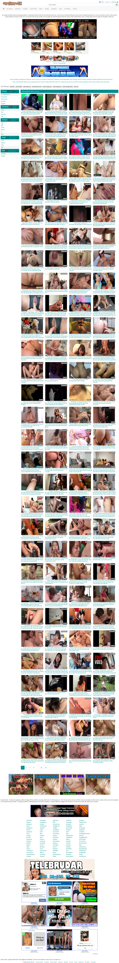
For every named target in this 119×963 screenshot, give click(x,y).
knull (27, 833)
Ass (28, 112)
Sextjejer (89, 79)
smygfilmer (56, 830)
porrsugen (69, 822)
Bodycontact (109, 79)
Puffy (27, 740)
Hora (23, 583)
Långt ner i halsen (62, 158)
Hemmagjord (61, 337)
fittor (54, 822)
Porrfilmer (76, 82)
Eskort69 (21, 82)
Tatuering (107, 181)
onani (28, 826)
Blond (105, 179)
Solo (32, 181)
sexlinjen (81, 831)
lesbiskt (68, 830)
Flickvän (77, 337)
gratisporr (55, 820)
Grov (53, 717)
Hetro (102, 2)
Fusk (63, 135)
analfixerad (82, 850)
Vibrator (62, 136)
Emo (88, 716)
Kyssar (28, 224)
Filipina (84, 693)
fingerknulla (69, 835)
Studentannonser (35, 82)
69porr (42, 852)
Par (32, 158)
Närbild (77, 224)
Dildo (80, 403)
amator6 (81, 820)
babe (27, 847)
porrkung (42, 841)
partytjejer (43, 820)
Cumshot (82, 179)
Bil (59, 135)
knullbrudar (43, 826)
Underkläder (63, 425)
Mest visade (4, 99)
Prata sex (38, 79)
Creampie (109, 112)
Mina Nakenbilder (64, 79)
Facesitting (39, 671)
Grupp (60, 179)
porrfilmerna (82, 856)
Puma (47, 158)
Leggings (96, 516)
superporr (29, 831)
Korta (2, 140)
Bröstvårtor (72, 740)
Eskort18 (103, 79)
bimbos (28, 843)
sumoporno (29, 852)
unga (41, 830)
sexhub (68, 843)
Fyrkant (75, 673)
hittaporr (55, 843)
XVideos (3, 156)
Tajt (49, 628)
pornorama (82, 841)
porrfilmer (29, 820)
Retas (84, 695)
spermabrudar (30, 854)
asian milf (76, 86)
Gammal (87, 114)
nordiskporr (43, 822)
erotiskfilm (69, 837)
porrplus (68, 841)
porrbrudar (69, 828)
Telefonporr (57, 79)
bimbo (28, 845)
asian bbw (12, 86)
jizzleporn (29, 824)
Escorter (42, 82)
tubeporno (29, 828)
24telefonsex (83, 822)
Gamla (78, 740)
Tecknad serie (51, 114)
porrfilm (28, 835)
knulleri (42, 824)
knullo (28, 848)
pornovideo (82, 839)
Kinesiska (96, 360)
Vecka (2, 127)
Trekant (75, 136)
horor (41, 831)
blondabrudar (83, 848)
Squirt (40, 380)
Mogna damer (99, 82)
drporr (54, 856)
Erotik (53, 82)
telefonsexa (82, 847)
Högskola (109, 136)
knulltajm (55, 850)
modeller (68, 824)
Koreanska (74, 471)
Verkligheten (59, 404)
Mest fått (3, 101)
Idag (2, 123)
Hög (51, 583)
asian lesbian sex (27, 86)
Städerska (103, 360)
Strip (79, 695)
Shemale (114, 2)
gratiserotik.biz (30, 962)
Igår (2, 125)
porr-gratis (56, 831)
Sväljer (57, 315)
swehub (81, 824)
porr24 (55, 847)
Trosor (28, 181)
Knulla (80, 82)
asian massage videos (68, 86)
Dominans (111, 291)
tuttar (80, 826)
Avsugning (37, 112)
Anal (97, 135)
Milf (36, 114)
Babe (52, 112)
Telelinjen (16, 79)
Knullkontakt (48, 82)
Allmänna (53, 404)
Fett (60, 494)
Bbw (32, 112)
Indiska (26, 114)
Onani (82, 114)
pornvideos (69, 852)
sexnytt (81, 835)
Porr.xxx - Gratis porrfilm (59, 63)
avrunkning (43, 850)
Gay (108, 2)
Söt (113, 136)
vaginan (42, 828)
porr (67, 850)
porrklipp (42, 843)
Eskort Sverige (73, 79)
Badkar (75, 157)
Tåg (79, 471)
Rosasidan (94, 79)
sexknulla (55, 837)
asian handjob (19, 86)
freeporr (55, 839)
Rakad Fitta (64, 82)
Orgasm (37, 471)
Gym (60, 246)
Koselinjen (44, 79)
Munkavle (82, 673)
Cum (36, 158)
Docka (53, 202)
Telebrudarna (22, 79)
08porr (68, 839)
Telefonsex (29, 79)
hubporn (68, 847)
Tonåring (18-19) (78, 181)
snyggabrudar (83, 837)
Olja (38, 224)
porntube (68, 854)
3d (94, 291)
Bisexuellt (81, 157)
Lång (2, 145)
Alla (2, 116)
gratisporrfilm (56, 854)
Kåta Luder (15, 82)
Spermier (27, 762)
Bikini (23, 224)
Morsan (31, 471)
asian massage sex (57, 86)
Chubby (105, 380)
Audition (80, 448)
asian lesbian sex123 (36, 86)
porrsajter (55, 845)
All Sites (3, 153)
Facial (112, 224)
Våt (90, 224)
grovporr (42, 847)
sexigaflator (82, 852)
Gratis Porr (57, 82)
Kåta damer (107, 82)
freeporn (28, 841)
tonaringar (82, 828)
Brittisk (86, 112)
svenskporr (29, 850)
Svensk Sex (70, 82)
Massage (32, 114)
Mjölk (64, 246)
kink (80, 845)
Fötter (86, 157)
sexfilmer (68, 820)
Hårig (85, 403)
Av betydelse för (5, 94)
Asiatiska (24, 112)
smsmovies (56, 833)
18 (94, 135)
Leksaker (109, 114)
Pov (63, 224)
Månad (3, 129)
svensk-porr (56, 824)
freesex (42, 839)
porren (42, 845)
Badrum (62, 358)
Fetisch (103, 471)
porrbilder (69, 848)
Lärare (105, 427)
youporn (42, 856)
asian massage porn (47, 86)
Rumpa (57, 291)
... (37, 767)
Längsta (3, 103)
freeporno (29, 839)
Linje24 (12, 79)
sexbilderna (56, 826)
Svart (56, 112)
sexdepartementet (84, 833)
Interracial (38, 203)
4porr (41, 837)
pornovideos (69, 856)
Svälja (71, 181)
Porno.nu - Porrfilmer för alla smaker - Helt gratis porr (59, 61)
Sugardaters (85, 82)
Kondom (34, 695)
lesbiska (55, 848)
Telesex (34, 79)
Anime (47, 112)
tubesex (28, 822)
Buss (84, 202)
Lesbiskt (64, 114)
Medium (3, 142)
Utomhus (53, 538)
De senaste (4, 96)
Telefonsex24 (50, 79)
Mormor (61, 650)
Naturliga (38, 179)
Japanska (58, 114)
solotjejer (81, 830)
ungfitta (55, 828)
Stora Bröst (30, 202)
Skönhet (111, 135)
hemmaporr (56, 841)
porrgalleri (69, 826)
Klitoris (57, 716)
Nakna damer (92, 82)
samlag (28, 856)
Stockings (30, 136)
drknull (28, 830)
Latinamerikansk (78, 158)
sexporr (55, 835)
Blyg (82, 380)
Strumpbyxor (105, 248)
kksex (54, 852)
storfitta (42, 835)
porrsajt (68, 845)
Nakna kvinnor (27, 82)
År (1, 131)
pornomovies (83, 843)
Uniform (88, 695)
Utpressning (62, 112)
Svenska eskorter (81, 79)
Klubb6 (99, 79)
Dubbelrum (100, 494)
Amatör (71, 112)
